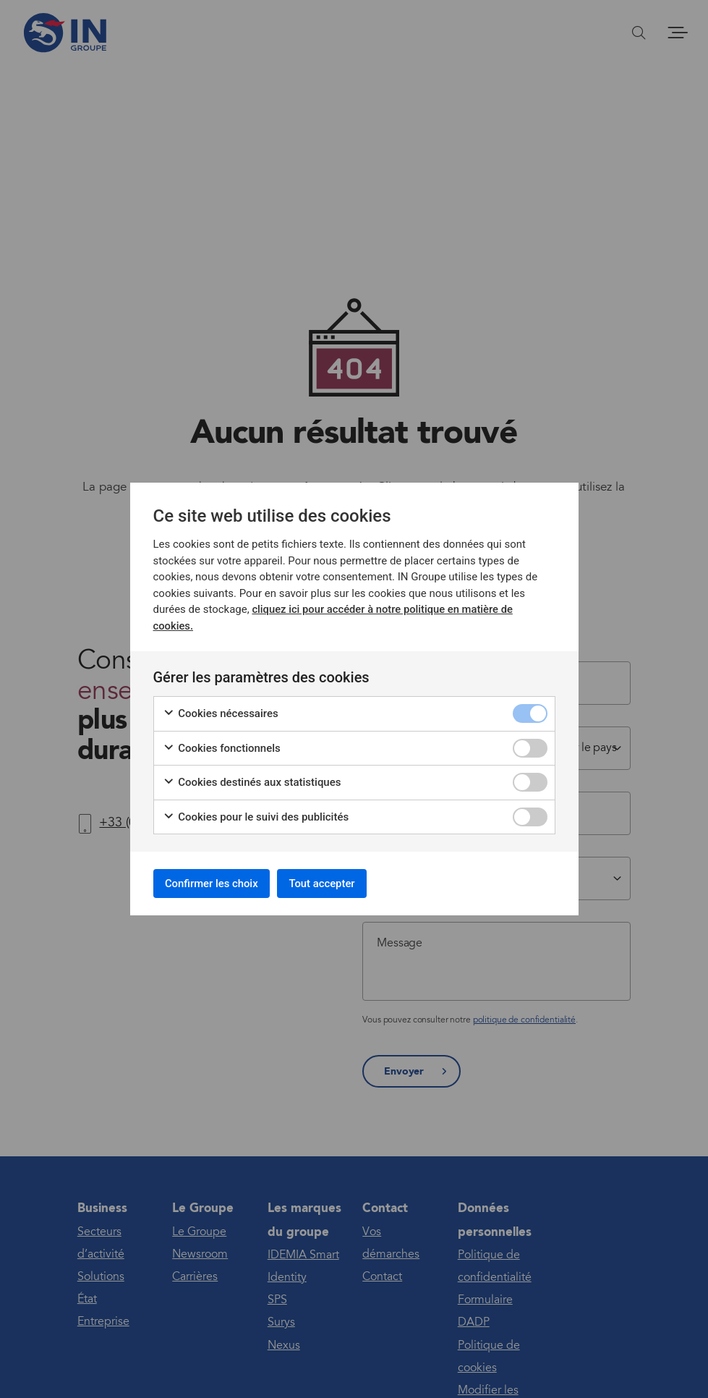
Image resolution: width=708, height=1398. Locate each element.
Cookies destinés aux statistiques (252, 780)
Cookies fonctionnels (222, 746)
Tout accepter (341, 883)
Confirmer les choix (219, 883)
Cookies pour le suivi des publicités (256, 814)
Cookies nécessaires (220, 711)
